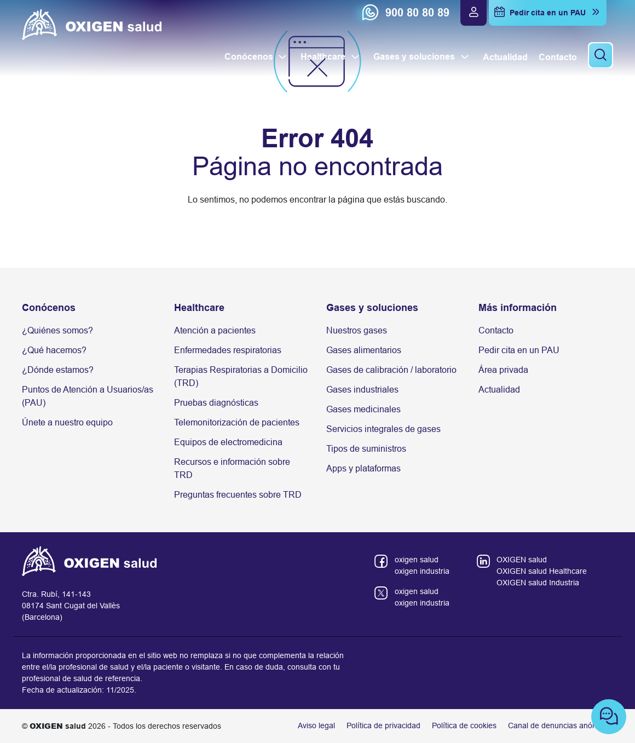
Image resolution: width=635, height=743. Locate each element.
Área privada (503, 370)
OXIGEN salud (522, 559)
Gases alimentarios (363, 350)
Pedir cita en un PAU (518, 350)
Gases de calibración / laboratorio (391, 370)
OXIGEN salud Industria (538, 582)
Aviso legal (316, 725)
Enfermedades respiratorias (227, 350)
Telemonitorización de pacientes (236, 422)
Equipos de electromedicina (228, 442)
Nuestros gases (356, 330)
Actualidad (499, 389)
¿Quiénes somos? (57, 330)
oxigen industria (422, 571)
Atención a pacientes (215, 330)
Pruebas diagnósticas (216, 402)
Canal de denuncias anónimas (560, 725)
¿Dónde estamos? (58, 370)
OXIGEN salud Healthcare (542, 571)
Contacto (495, 330)
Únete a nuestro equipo (67, 422)
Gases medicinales (363, 409)
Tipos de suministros (366, 448)
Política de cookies (464, 725)
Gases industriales (362, 389)
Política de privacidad (383, 725)
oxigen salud (416, 559)
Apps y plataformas (363, 468)
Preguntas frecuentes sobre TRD (238, 494)
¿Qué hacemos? (54, 350)
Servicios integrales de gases (383, 429)
